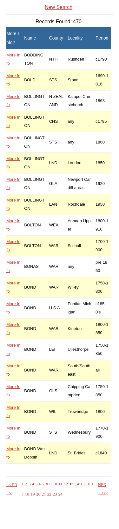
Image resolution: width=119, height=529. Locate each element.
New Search (58, 7)
